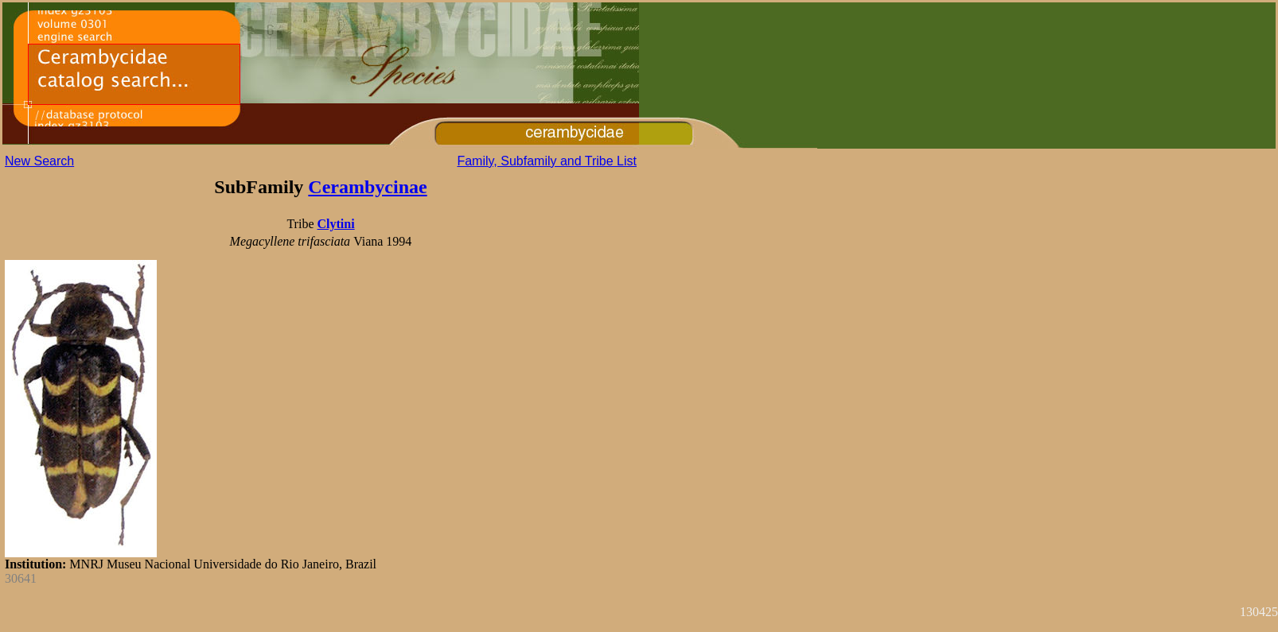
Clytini (335, 224)
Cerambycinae (367, 186)
